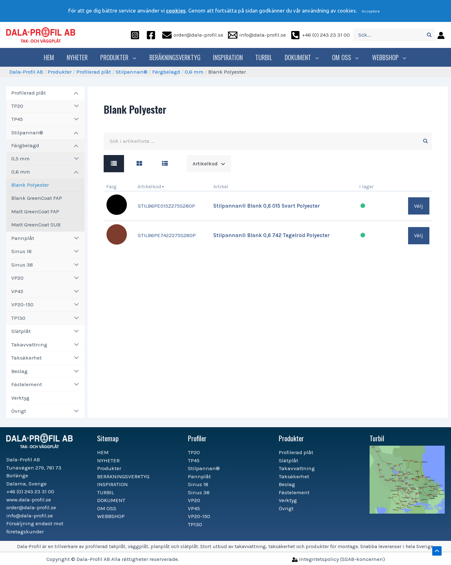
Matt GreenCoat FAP (35, 211)
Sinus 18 (21, 251)
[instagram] (136, 35)
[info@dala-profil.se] (257, 35)
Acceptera (371, 11)
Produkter (120, 57)
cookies (176, 11)
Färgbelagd (166, 72)
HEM (52, 57)
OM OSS (345, 57)
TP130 (18, 318)
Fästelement (26, 384)
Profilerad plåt (93, 72)
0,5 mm (20, 158)
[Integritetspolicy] (338, 559)
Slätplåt (21, 331)
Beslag (19, 371)
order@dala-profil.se (31, 507)
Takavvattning (29, 344)
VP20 (17, 278)
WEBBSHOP (387, 57)
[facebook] (152, 35)
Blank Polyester (30, 185)
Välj (418, 206)
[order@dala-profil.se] (193, 35)
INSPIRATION (229, 57)
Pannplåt (22, 238)
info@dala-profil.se (29, 515)
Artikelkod (149, 186)
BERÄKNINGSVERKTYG (176, 57)
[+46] (320, 35)
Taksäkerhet (26, 358)
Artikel (220, 186)
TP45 (17, 119)
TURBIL (265, 57)
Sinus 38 (22, 265)
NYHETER (80, 57)
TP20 (17, 106)
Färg (111, 186)
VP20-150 (22, 304)
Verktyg (20, 398)
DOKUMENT (302, 57)
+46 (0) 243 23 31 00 (30, 491)
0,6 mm (194, 72)
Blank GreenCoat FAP (36, 198)
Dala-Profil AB (26, 72)
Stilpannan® (132, 72)
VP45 (17, 291)
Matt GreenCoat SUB (35, 224)
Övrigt (18, 411)
